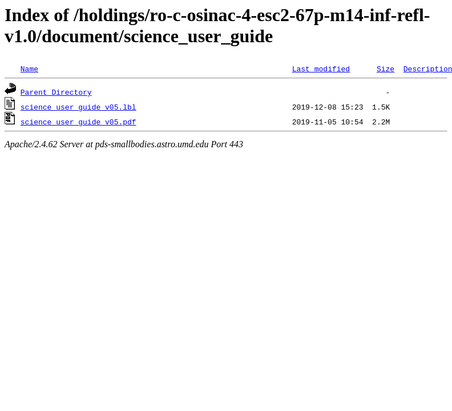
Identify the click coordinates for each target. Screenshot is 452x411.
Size (385, 68)
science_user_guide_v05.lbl (78, 107)
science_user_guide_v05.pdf (78, 121)
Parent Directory (56, 92)
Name (29, 68)
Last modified (321, 68)
